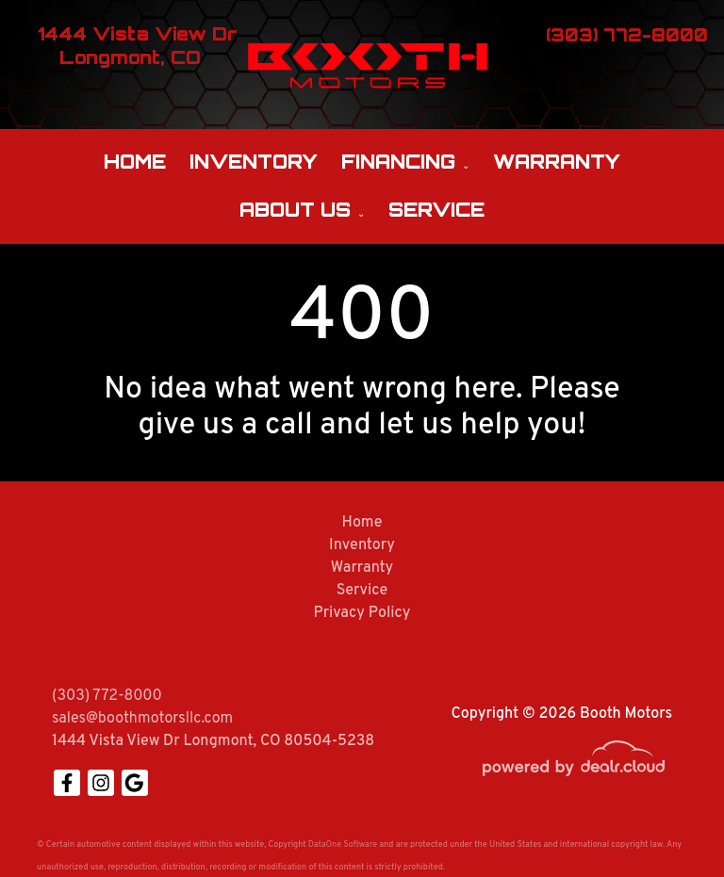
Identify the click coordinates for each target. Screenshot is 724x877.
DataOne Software (342, 844)
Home (135, 161)
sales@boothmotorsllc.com (142, 718)
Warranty (556, 161)
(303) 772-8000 (107, 696)
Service (436, 209)
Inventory (253, 161)
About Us (295, 209)
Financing (398, 161)
